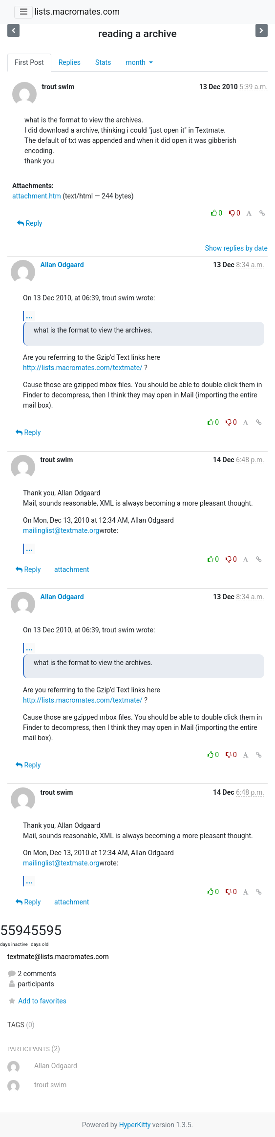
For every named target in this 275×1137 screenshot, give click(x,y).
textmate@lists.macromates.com (58, 957)
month (136, 62)
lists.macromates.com (77, 12)
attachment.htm (36, 196)
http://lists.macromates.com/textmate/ (83, 368)
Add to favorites (36, 1001)
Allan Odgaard (62, 265)
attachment (71, 569)
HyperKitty (135, 1125)
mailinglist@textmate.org (61, 530)
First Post (29, 62)
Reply (29, 223)
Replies (70, 62)
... (29, 315)
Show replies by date (236, 248)
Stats (103, 62)
